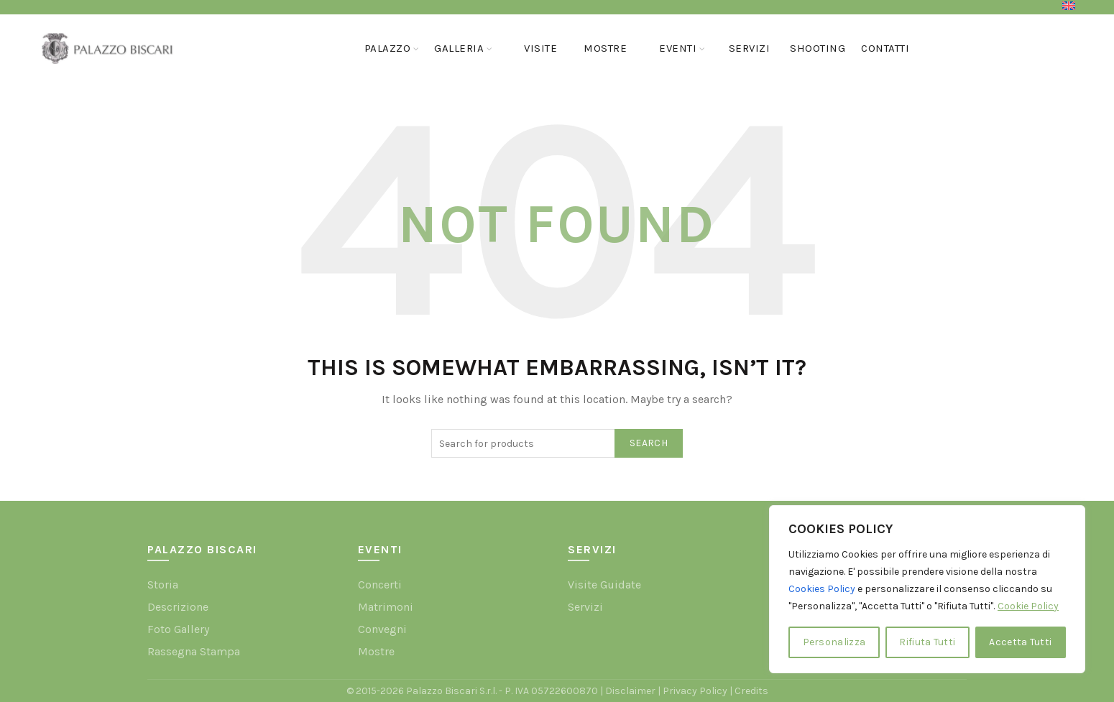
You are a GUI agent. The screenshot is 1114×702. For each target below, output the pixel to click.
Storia (162, 584)
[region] (927, 589)
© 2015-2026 (376, 691)
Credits (751, 691)
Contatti (885, 48)
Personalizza (834, 642)
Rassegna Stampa (193, 651)
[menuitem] (1068, 6)
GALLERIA (459, 48)
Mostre (605, 48)
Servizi (749, 48)
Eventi (677, 48)
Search (649, 443)
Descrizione (177, 607)
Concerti (380, 584)
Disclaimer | (634, 691)
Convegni (382, 629)
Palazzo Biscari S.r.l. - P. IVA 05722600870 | (505, 691)
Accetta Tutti (1020, 642)
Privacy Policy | (699, 691)
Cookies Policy (821, 589)
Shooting (817, 48)
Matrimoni (385, 607)
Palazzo (387, 48)
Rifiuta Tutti (927, 642)
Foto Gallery (178, 629)
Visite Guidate (604, 584)
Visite (540, 48)
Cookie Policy (1028, 606)
